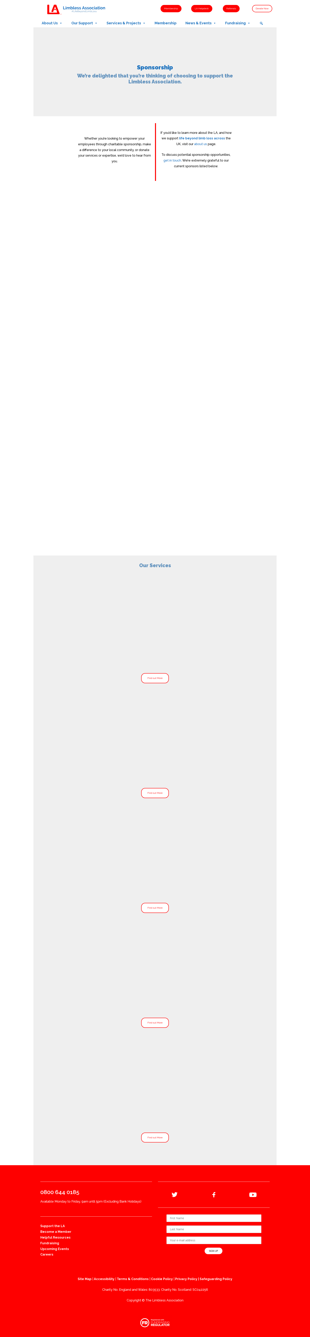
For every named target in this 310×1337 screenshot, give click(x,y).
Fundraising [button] (237, 23)
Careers (46, 1254)
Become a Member (55, 1232)
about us (200, 144)
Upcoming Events (54, 1249)
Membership (166, 23)
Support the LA (52, 1226)
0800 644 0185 (59, 1192)
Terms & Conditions (133, 1279)
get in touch (172, 160)
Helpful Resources (55, 1237)
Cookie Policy (162, 1279)
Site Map (85, 1279)
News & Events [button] (200, 23)
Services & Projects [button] (126, 23)
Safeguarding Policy (216, 1279)
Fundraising (49, 1243)
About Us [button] (52, 23)
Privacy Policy (186, 1279)
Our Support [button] (84, 23)
